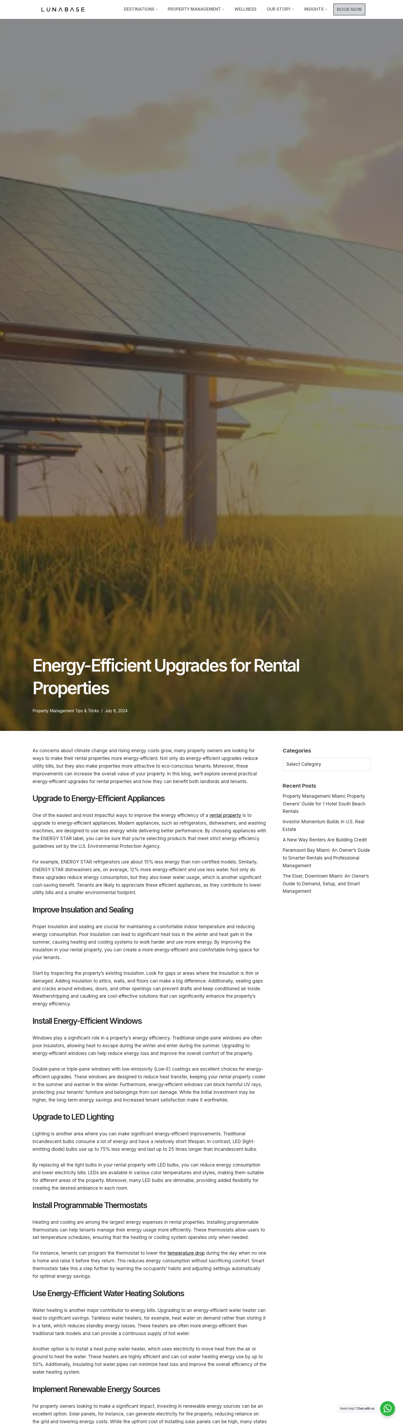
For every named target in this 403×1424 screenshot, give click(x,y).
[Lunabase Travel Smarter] (63, 9)
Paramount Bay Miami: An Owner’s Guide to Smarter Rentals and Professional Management (326, 858)
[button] (157, 9)
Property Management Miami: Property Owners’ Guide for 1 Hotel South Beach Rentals (324, 803)
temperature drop (186, 1253)
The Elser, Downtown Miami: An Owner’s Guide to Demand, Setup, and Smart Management (326, 883)
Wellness (246, 9)
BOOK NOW (349, 9)
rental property (225, 815)
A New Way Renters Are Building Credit (325, 839)
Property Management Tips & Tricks (65, 710)
